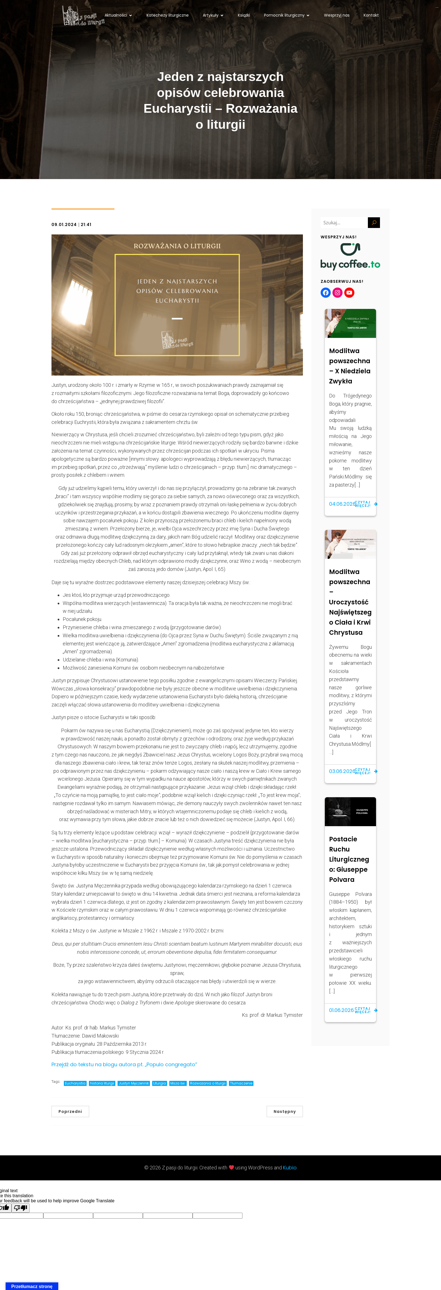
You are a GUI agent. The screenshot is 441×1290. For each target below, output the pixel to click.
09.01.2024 (64, 224)
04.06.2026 (342, 503)
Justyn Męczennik (134, 1083)
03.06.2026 (342, 771)
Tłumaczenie (241, 1083)
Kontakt (371, 15)
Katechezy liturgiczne (168, 15)
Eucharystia (75, 1083)
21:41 (86, 224)
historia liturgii (102, 1083)
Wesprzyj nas (337, 15)
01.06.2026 (341, 1010)
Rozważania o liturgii (208, 1083)
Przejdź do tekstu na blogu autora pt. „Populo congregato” (124, 1064)
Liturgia (159, 1083)
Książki (244, 15)
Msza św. (178, 1083)
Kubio (290, 1167)
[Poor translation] (21, 1208)
